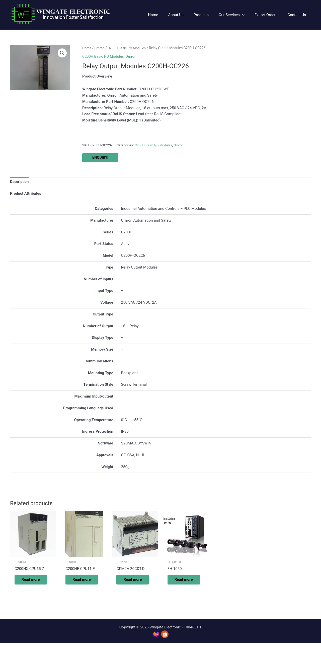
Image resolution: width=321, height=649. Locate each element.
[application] (248, 15)
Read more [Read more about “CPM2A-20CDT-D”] (131, 583)
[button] (238, 15)
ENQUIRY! (100, 157)
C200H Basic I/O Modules (128, 48)
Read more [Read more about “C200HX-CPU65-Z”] (29, 583)
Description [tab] (19, 182)
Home (87, 48)
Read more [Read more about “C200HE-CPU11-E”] (79, 583)
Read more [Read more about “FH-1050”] (182, 583)
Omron (100, 48)
